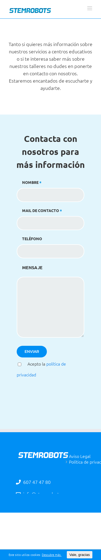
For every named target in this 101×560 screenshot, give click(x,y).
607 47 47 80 (36, 482)
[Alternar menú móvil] (90, 8)
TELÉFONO (50, 244)
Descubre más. (51, 554)
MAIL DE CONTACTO (50, 216)
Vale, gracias (79, 555)
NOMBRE (50, 188)
